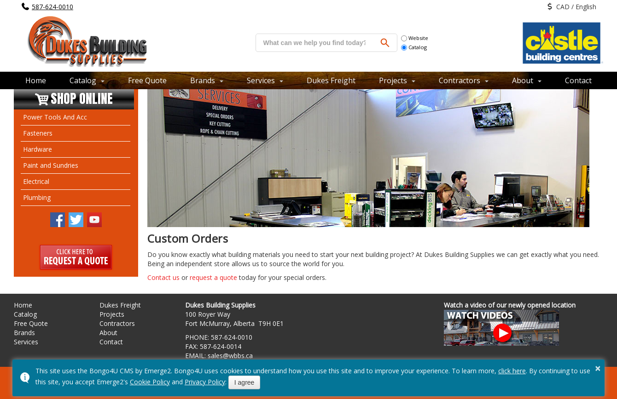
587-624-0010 (52, 6)
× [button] (598, 368)
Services (261, 80)
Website (414, 37)
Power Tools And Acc (55, 117)
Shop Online (82, 99)
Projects (393, 80)
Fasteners (37, 133)
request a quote (213, 277)
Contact (578, 80)
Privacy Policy (205, 381)
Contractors (459, 80)
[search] (314, 43)
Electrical (36, 181)
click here (512, 370)
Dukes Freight (331, 80)
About (522, 80)
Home (35, 80)
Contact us (163, 277)
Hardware (37, 149)
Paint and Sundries (50, 165)
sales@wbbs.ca (230, 355)
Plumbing (37, 197)
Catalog (414, 47)
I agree (244, 382)
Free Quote (147, 80)
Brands (202, 80)
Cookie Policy (150, 381)
